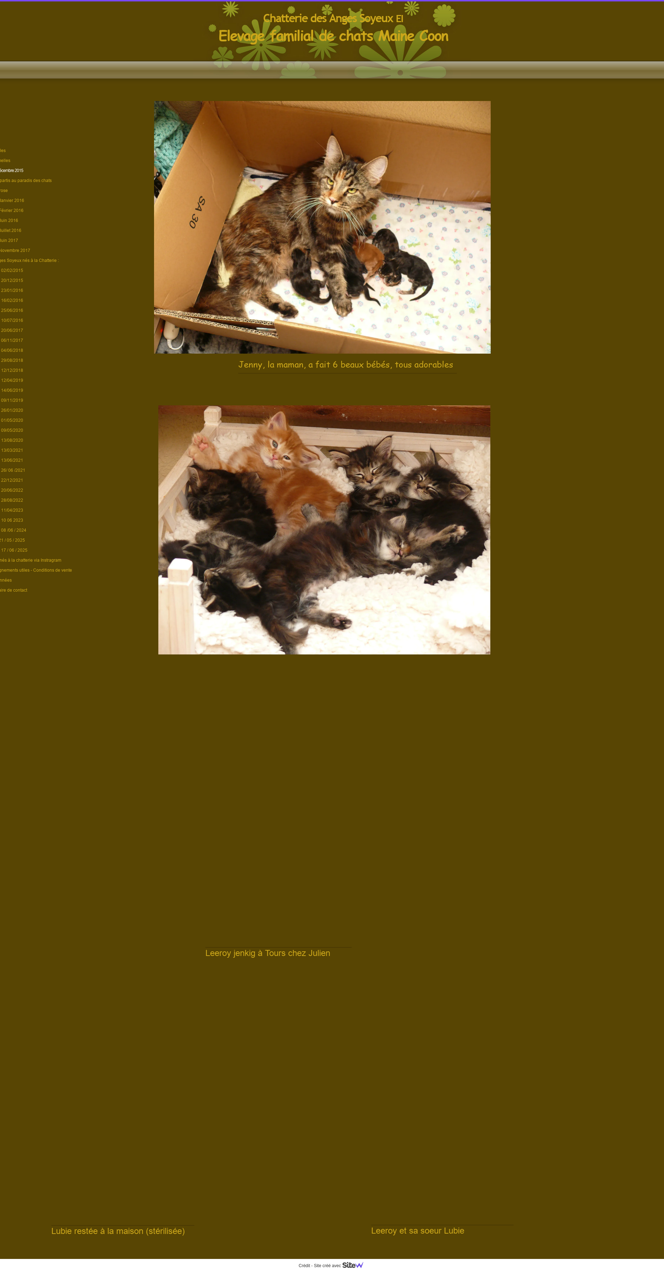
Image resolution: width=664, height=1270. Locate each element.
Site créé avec (341, 1265)
